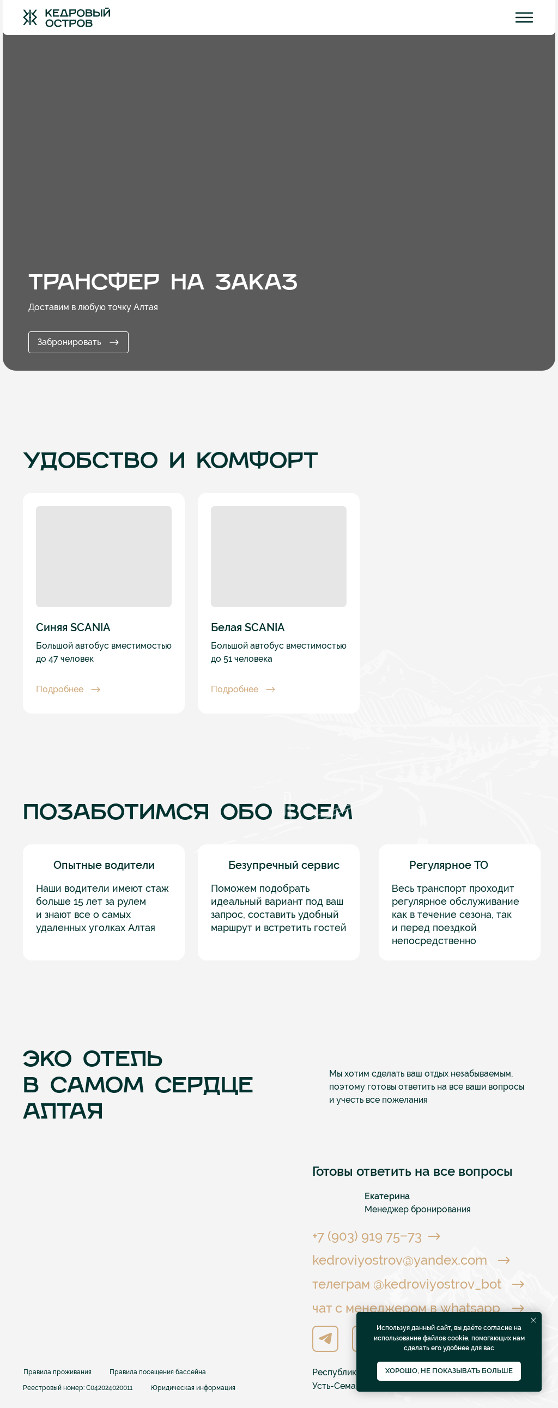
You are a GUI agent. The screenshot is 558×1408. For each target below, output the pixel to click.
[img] (66, 17)
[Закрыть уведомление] (533, 1320)
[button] (73, 689)
